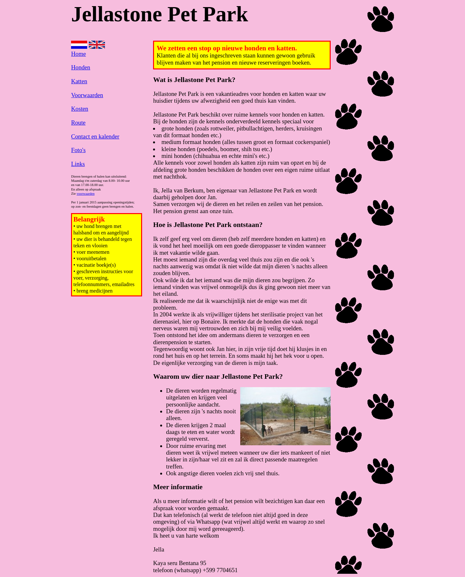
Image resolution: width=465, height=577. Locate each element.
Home (78, 53)
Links (78, 163)
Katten (79, 81)
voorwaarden (86, 193)
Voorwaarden (87, 95)
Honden (80, 67)
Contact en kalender (95, 136)
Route (78, 122)
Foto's (78, 150)
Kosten (79, 108)
